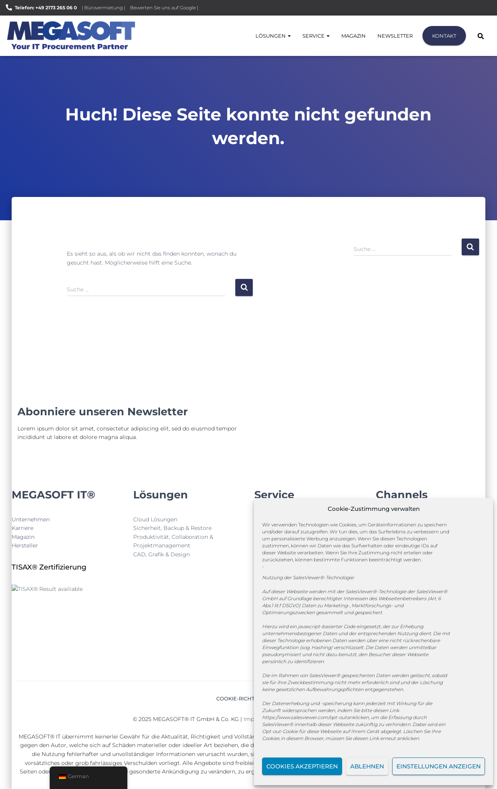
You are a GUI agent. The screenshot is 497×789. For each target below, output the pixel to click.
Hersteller (25, 545)
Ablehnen (367, 766)
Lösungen (273, 36)
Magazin (353, 36)
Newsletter (395, 36)
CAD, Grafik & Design (161, 554)
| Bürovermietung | (103, 7)
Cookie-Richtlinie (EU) (248, 698)
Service (316, 36)
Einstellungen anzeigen (438, 766)
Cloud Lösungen (155, 519)
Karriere (22, 527)
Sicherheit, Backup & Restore (172, 527)
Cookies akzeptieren (302, 766)
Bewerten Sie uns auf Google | (164, 7)
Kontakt (444, 36)
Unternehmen (31, 519)
